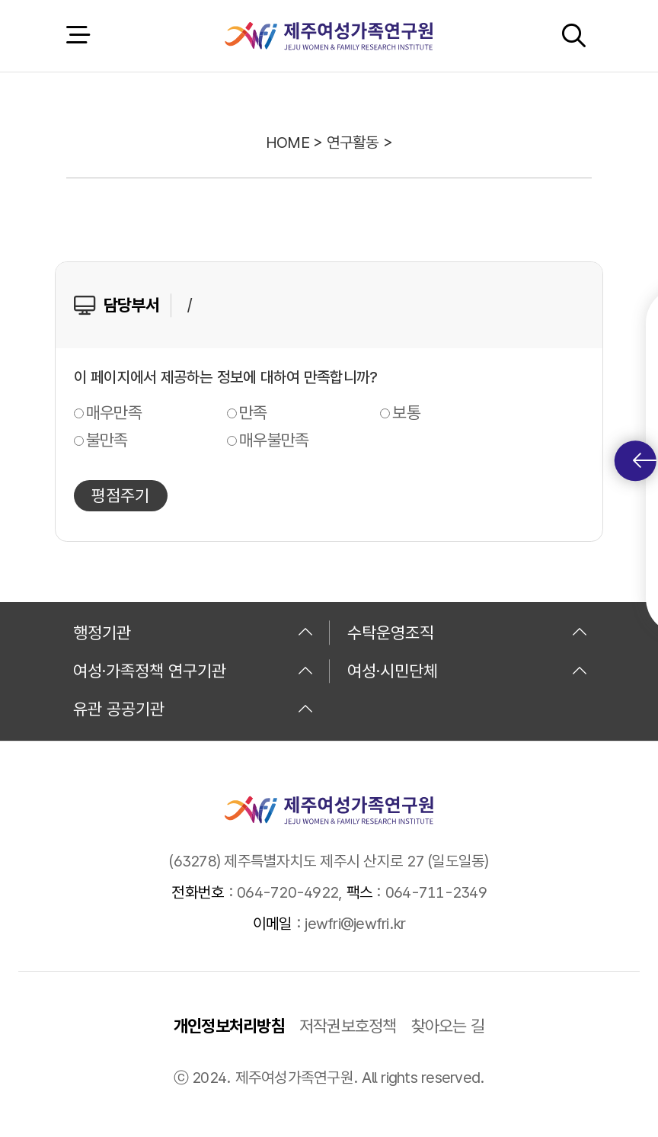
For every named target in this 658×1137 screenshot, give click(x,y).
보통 (406, 412)
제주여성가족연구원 (329, 35)
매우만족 (114, 412)
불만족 (107, 440)
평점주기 (120, 495)
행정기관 (193, 632)
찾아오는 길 (448, 1026)
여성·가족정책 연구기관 (193, 671)
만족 (253, 412)
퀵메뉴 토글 (644, 460)
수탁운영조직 (467, 632)
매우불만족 (273, 440)
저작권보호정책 (348, 1026)
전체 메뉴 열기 (77, 35)
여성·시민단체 (467, 671)
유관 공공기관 (193, 709)
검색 (573, 35)
